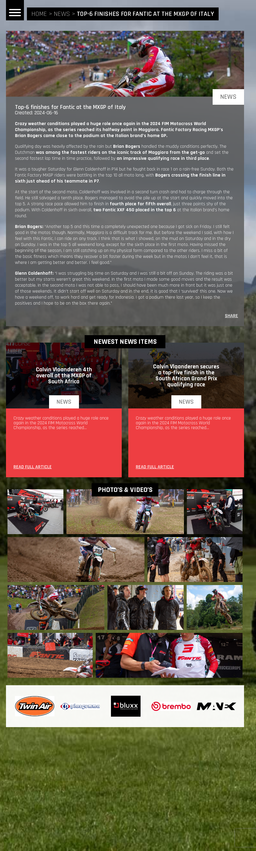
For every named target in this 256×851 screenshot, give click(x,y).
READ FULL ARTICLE (32, 467)
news (62, 14)
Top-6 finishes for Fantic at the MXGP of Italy (145, 14)
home (39, 14)
